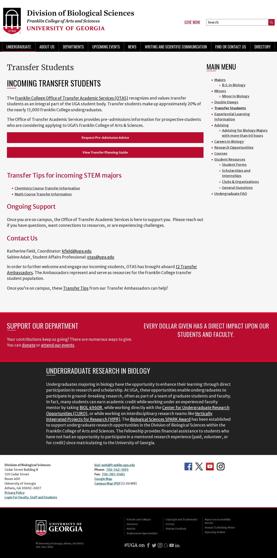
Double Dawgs (226, 102)
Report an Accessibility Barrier (218, 521)
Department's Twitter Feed (199, 466)
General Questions (237, 187)
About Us (46, 47)
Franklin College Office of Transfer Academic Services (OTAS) (71, 98)
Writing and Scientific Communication (176, 47)
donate (28, 345)
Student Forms (234, 164)
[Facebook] (148, 545)
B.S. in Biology (233, 85)
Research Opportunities (234, 147)
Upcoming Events (106, 47)
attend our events (57, 345)
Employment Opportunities (142, 533)
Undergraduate (18, 47)
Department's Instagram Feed (220, 466)
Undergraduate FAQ (230, 193)
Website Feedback (176, 528)
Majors (220, 80)
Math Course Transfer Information (43, 194)
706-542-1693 (117, 470)
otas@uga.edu (100, 257)
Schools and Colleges (139, 519)
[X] (154, 545)
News (132, 47)
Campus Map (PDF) (108, 483)
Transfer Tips (75, 288)
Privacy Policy (15, 493)
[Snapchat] (166, 545)
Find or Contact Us (230, 47)
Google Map (103, 479)
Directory (262, 47)
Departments (73, 47)
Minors (220, 91)
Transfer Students (230, 108)
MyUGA (131, 528)
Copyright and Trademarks (181, 519)
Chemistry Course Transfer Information (47, 188)
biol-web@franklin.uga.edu (114, 465)
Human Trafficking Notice (220, 527)
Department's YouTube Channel (210, 466)
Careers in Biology (229, 141)
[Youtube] (171, 545)
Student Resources (229, 159)
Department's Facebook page (188, 466)
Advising (221, 125)
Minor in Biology (235, 96)
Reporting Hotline (215, 532)
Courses (220, 153)
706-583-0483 (113, 474)
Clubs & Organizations (240, 182)
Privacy (170, 524)
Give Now (192, 22)
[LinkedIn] (177, 545)
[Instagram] (160, 545)
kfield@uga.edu (77, 251)
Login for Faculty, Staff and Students (31, 497)
